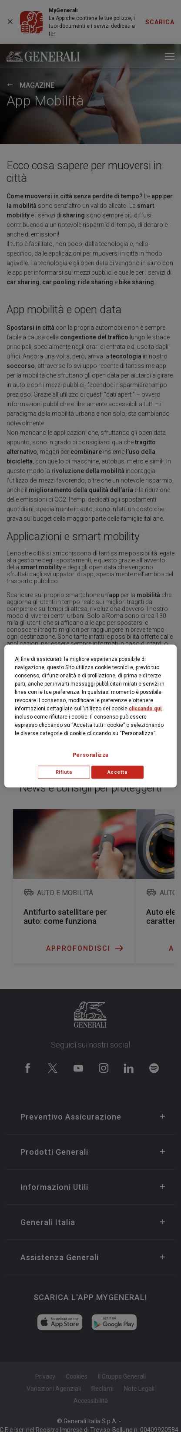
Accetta (117, 772)
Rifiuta (64, 772)
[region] (90, 716)
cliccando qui (145, 709)
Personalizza (90, 755)
